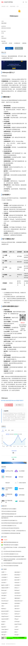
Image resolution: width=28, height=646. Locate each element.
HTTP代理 (17, 621)
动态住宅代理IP (4, 619)
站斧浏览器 (21, 495)
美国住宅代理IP (4, 587)
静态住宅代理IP (4, 611)
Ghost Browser (4, 600)
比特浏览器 (17, 585)
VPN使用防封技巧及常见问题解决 (8, 508)
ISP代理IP (3, 595)
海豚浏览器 (17, 598)
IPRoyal (16, 619)
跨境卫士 (17, 587)
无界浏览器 (21, 501)
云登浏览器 (3, 577)
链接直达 (9, 48)
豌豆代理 (17, 606)
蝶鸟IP (2, 624)
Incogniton (3, 593)
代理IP (2, 572)
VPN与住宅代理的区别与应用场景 (8, 511)
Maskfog (3, 608)
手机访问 (19, 48)
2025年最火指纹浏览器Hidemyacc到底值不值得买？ (12, 400)
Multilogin (17, 590)
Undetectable (4, 603)
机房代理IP (3, 632)
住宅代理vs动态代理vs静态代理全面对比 (10, 528)
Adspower (17, 577)
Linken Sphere (22, 482)
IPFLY (16, 632)
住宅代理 (3, 582)
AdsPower (17, 613)
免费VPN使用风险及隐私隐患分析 (8, 513)
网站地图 (3, 643)
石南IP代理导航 (8, 2)
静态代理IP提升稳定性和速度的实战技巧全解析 (11, 523)
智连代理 (3, 626)
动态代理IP (3, 580)
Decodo (16, 629)
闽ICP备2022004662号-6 (10, 643)
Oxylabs (3, 621)
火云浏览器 (21, 471)
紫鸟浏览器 (17, 574)
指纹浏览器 (12, 6)
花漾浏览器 (17, 593)
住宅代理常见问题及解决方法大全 (8, 525)
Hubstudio (21, 488)
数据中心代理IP (4, 585)
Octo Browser (17, 595)
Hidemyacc (3, 38)
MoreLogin (3, 590)
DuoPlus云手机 (9, 471)
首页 (7, 6)
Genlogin (21, 477)
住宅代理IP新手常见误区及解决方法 (9, 520)
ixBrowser (17, 608)
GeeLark (7, 482)
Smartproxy (17, 611)
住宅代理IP (3, 574)
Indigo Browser (4, 616)
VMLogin (3, 634)
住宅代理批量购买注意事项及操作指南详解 (10, 533)
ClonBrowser (17, 616)
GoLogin (16, 634)
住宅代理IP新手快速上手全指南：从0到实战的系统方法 (13, 530)
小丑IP (16, 626)
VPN (2, 606)
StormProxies (4, 613)
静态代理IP (17, 580)
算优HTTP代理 (18, 624)
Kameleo (3, 598)
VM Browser (8, 477)
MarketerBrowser (18, 600)
